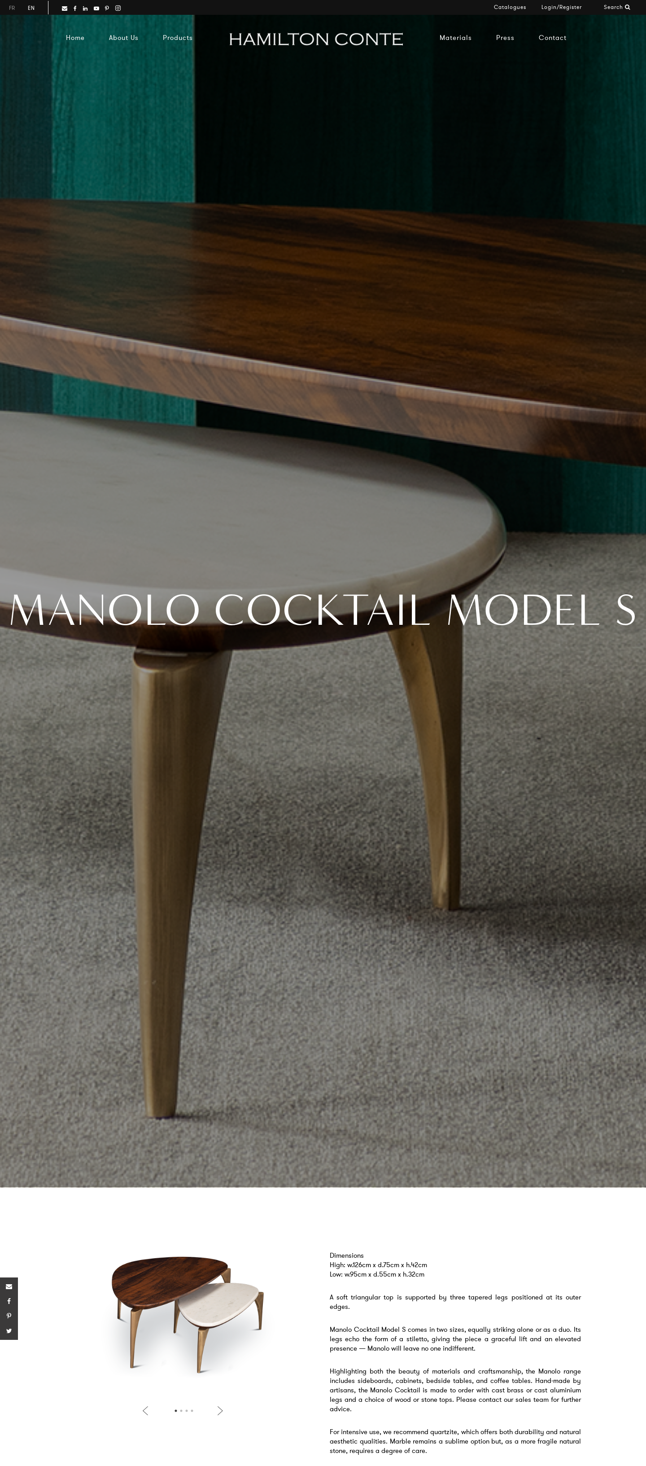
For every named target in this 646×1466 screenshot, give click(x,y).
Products (178, 37)
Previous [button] (147, 1410)
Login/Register (561, 7)
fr (12, 7)
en (31, 7)
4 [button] (192, 1410)
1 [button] (175, 1410)
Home (75, 37)
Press (505, 37)
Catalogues (510, 7)
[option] (182, 1318)
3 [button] (186, 1410)
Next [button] (218, 1410)
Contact (553, 37)
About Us (124, 37)
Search (617, 7)
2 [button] (181, 1410)
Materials (456, 37)
